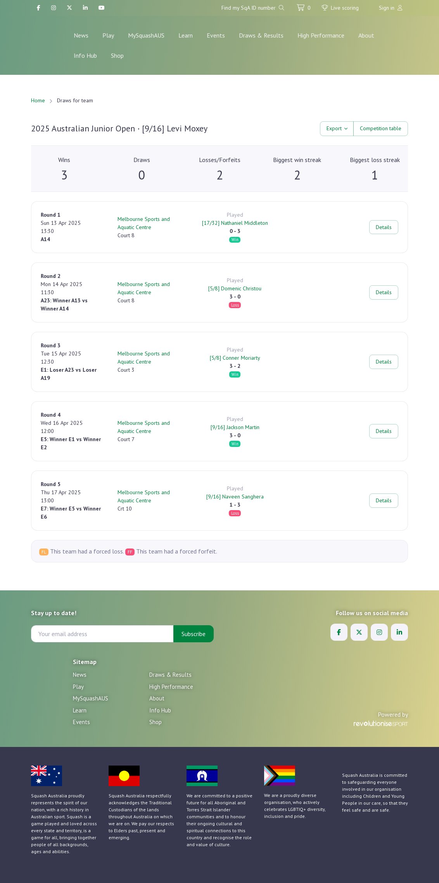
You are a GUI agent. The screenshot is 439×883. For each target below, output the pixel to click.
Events (216, 35)
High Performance (320, 35)
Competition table (380, 128)
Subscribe (193, 634)
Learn (185, 35)
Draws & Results (261, 35)
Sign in (390, 7)
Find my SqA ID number (252, 7)
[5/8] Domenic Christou (234, 288)
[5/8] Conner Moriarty (235, 357)
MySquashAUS (146, 35)
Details (384, 227)
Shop (117, 55)
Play (108, 35)
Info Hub (85, 55)
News (81, 35)
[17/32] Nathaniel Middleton (235, 222)
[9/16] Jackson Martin (235, 427)
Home (38, 100)
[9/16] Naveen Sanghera (235, 496)
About (366, 35)
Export (334, 128)
